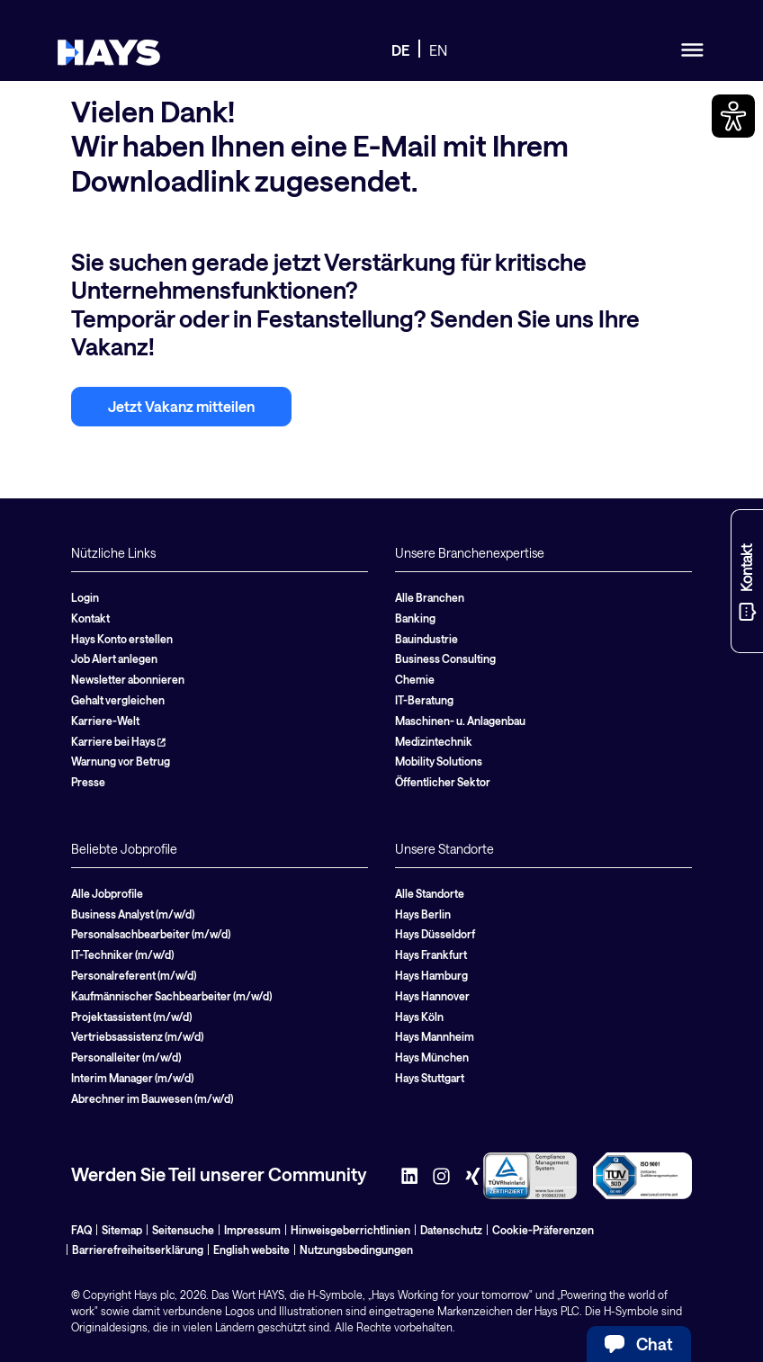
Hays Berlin (423, 914)
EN (438, 49)
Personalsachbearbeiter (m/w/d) (150, 933)
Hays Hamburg (431, 975)
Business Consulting (445, 658)
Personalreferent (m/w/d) (133, 975)
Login (85, 597)
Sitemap (122, 1229)
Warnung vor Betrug (120, 761)
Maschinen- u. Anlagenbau (460, 720)
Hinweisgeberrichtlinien (350, 1229)
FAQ (81, 1229)
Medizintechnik (433, 741)
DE (400, 49)
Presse (88, 781)
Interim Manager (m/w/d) (132, 1077)
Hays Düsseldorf (435, 933)
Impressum (252, 1229)
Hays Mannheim (434, 1036)
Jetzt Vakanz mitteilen (181, 406)
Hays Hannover (432, 996)
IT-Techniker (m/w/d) (122, 954)
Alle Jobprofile (107, 893)
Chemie (415, 679)
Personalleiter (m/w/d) (126, 1057)
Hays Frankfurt (431, 954)
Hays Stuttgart (429, 1077)
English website (251, 1249)
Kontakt (90, 618)
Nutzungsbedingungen (356, 1249)
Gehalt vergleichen (118, 700)
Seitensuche (183, 1229)
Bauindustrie (426, 638)
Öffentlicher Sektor (442, 781)
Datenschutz (451, 1229)
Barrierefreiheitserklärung (137, 1249)
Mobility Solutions (438, 761)
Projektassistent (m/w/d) (131, 1016)
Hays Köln (419, 1016)
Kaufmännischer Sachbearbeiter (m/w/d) (171, 996)
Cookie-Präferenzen (543, 1229)
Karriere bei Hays (118, 741)
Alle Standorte (429, 893)
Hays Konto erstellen (122, 638)
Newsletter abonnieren (127, 679)
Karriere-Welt (105, 720)
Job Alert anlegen (114, 658)
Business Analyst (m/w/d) (132, 914)
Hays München (432, 1057)
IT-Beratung (424, 700)
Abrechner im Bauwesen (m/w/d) (152, 1098)
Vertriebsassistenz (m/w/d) (137, 1036)
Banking (415, 618)
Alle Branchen (429, 597)
